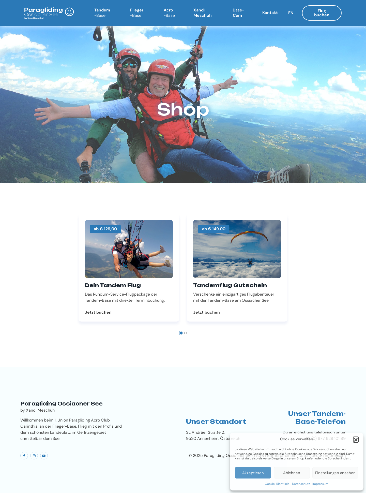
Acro (169, 12)
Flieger (136, 12)
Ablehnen (291, 472)
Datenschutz (301, 484)
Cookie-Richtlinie (277, 484)
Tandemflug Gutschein (230, 285)
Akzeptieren (253, 472)
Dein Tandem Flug (113, 285)
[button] (355, 439)
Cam (238, 12)
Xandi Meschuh (202, 12)
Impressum (320, 484)
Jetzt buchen (98, 312)
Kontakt (270, 12)
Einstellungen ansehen (335, 472)
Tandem (102, 12)
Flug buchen (321, 13)
